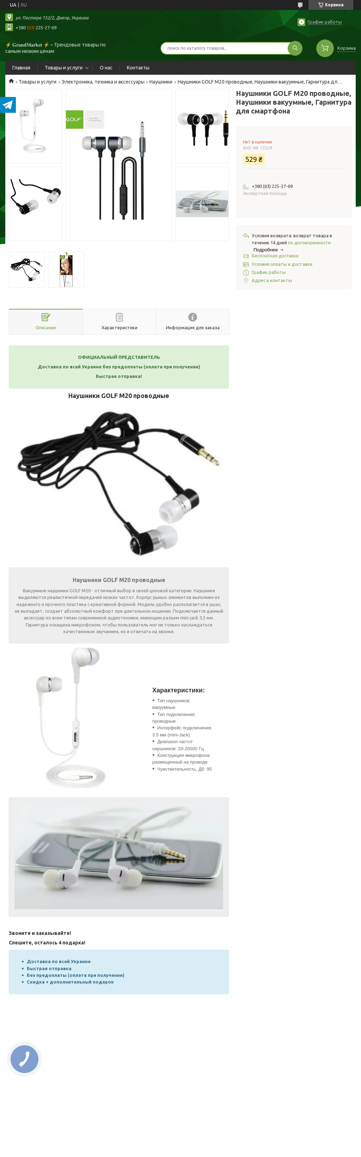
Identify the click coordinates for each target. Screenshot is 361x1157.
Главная (21, 67)
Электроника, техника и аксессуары (103, 82)
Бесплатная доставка (275, 255)
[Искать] (295, 48)
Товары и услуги (63, 67)
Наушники (160, 82)
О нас (106, 67)
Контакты (138, 67)
